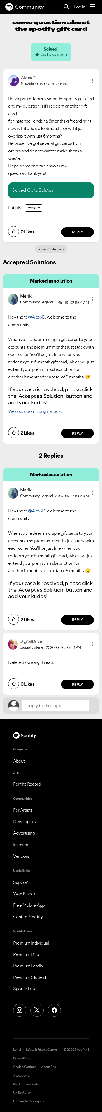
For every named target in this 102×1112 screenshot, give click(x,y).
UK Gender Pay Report (28, 1101)
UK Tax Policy (22, 1092)
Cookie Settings (25, 1067)
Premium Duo (26, 954)
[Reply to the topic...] (55, 705)
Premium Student (30, 977)
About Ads (48, 1067)
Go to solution (53, 54)
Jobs (17, 772)
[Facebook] (54, 1010)
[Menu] (92, 7)
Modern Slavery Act (26, 1084)
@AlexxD (36, 317)
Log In (79, 7)
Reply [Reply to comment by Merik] (77, 433)
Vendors (21, 856)
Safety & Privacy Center (41, 1049)
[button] (92, 81)
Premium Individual (31, 943)
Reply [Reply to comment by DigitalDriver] (77, 684)
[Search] (66, 7)
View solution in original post (35, 411)
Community (24, 7)
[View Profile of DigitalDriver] (32, 641)
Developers (24, 821)
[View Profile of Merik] (26, 296)
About (19, 761)
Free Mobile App (29, 905)
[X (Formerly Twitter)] (37, 1010)
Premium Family (28, 966)
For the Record (27, 784)
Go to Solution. (41, 190)
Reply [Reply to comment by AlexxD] (77, 232)
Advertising (24, 833)
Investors (22, 845)
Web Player (24, 894)
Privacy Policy (22, 1058)
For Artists (23, 810)
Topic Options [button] (49, 249)
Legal (17, 1049)
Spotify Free (24, 989)
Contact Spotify (28, 916)
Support (21, 882)
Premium (34, 208)
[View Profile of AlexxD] (28, 78)
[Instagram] (19, 1010)
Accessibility (21, 1075)
